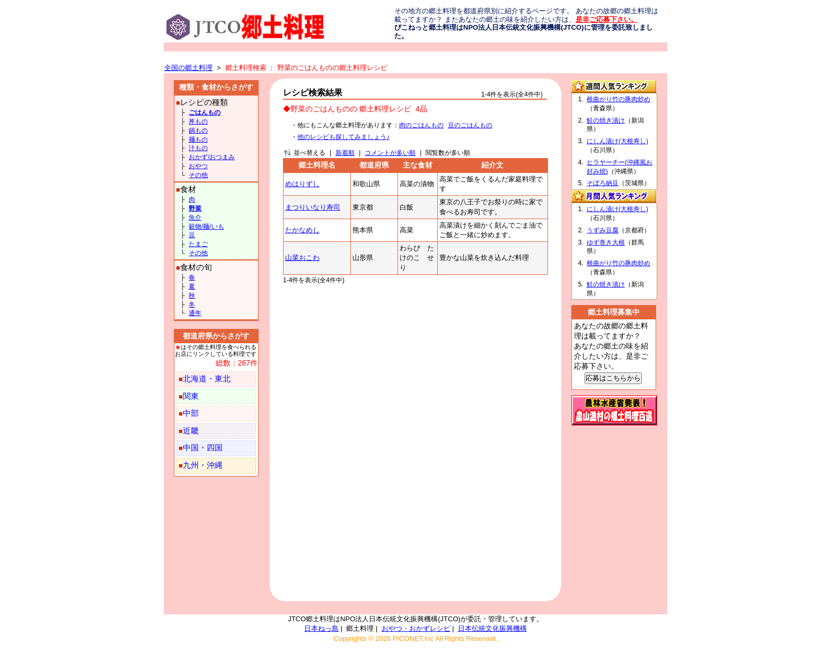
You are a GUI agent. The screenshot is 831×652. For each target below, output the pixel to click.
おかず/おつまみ (212, 157)
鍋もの (198, 130)
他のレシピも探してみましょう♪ (343, 137)
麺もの (198, 139)
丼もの (198, 121)
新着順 (345, 153)
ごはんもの (204, 112)
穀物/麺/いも (206, 226)
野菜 (195, 208)
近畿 (191, 431)
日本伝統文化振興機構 (492, 628)
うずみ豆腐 (602, 230)
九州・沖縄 (203, 465)
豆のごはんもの (470, 125)
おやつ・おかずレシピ (416, 628)
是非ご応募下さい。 (607, 19)
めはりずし (302, 184)
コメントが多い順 (390, 153)
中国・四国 (203, 448)
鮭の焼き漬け (606, 120)
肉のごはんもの (421, 125)
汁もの (198, 148)
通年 (195, 313)
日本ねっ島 (321, 628)
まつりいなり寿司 (312, 207)
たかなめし (302, 230)
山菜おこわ (302, 258)
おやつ (198, 166)
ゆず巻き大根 (606, 242)
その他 (198, 175)
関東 (191, 396)
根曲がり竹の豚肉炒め (618, 99)
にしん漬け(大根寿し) (617, 141)
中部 (191, 413)
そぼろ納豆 (602, 183)
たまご (198, 244)
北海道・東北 (207, 379)
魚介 (195, 217)
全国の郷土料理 (188, 68)
